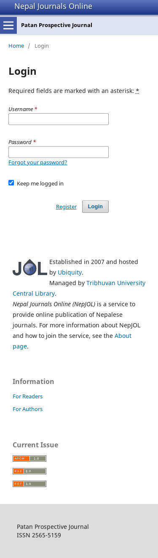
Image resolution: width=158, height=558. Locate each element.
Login (95, 206)
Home (16, 45)
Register (66, 206)
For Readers (28, 396)
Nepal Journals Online (53, 6)
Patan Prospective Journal (56, 25)
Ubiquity (70, 272)
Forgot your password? (37, 162)
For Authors (28, 409)
